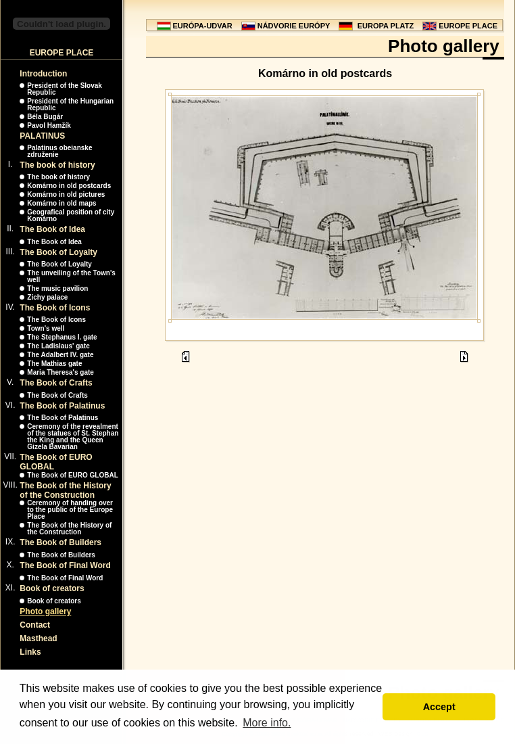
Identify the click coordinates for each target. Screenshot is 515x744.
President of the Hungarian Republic (70, 104)
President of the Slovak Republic (64, 89)
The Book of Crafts (56, 383)
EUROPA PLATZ (386, 26)
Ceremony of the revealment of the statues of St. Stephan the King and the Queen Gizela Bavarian (72, 436)
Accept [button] (439, 706)
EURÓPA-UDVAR (202, 26)
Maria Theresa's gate (60, 372)
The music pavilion (57, 288)
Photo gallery (45, 611)
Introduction (43, 73)
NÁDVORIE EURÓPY (294, 26)
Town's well (45, 328)
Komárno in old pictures (66, 194)
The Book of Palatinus (62, 406)
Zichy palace (47, 297)
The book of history (57, 165)
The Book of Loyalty (58, 252)
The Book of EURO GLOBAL (72, 475)
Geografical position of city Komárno (70, 215)
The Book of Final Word (65, 565)
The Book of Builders (60, 542)
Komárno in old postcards (69, 185)
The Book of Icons (55, 307)
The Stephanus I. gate (62, 337)
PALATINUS (42, 136)
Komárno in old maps (61, 203)
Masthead (38, 638)
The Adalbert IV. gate (60, 354)
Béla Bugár (45, 116)
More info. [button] (267, 722)
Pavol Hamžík (48, 125)
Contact (35, 625)
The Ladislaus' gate (58, 346)
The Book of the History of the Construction (65, 490)
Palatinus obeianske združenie (59, 151)
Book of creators (52, 588)
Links (30, 652)
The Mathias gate (54, 363)
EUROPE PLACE (468, 26)
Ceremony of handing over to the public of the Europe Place (70, 509)
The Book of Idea (52, 229)
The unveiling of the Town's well (71, 276)
